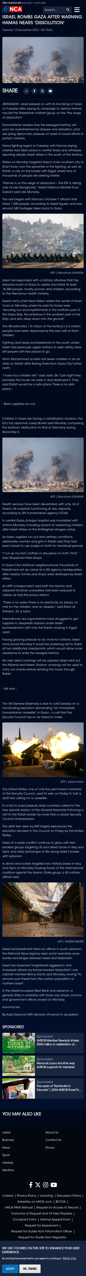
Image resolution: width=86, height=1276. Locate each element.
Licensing (46, 1195)
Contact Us (53, 1140)
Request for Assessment (41, 1225)
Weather (8, 1170)
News (6, 1147)
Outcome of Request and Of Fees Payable (41, 1213)
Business (8, 1140)
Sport (6, 1155)
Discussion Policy (69, 1195)
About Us (51, 1132)
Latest (6, 1132)
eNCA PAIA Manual (19, 1207)
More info (69, 1258)
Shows (49, 1147)
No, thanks (30, 1269)
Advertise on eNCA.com (34, 1201)
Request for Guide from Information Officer (41, 1231)
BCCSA (61, 1201)
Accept (10, 1269)
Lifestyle (7, 1163)
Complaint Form (24, 1219)
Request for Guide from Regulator (42, 1237)
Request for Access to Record (57, 1207)
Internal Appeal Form (55, 1219)
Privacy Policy (26, 1195)
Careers (7, 1195)
